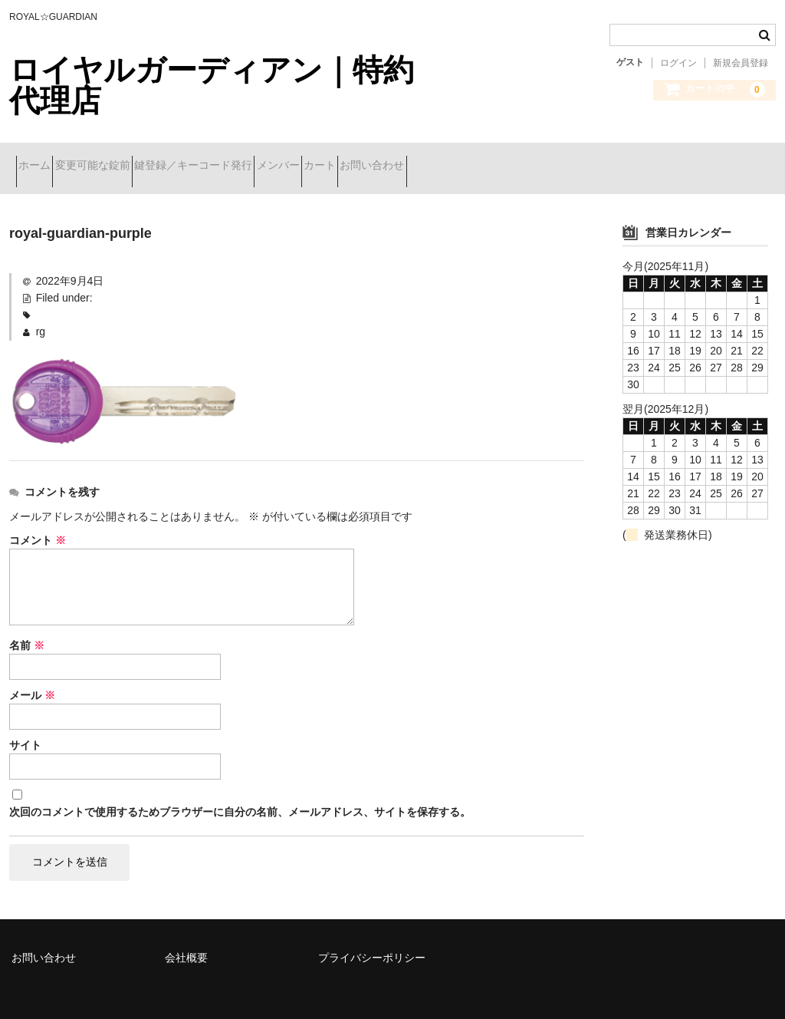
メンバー (366, 159)
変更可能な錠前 (126, 159)
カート (435, 159)
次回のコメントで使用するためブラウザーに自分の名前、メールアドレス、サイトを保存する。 (240, 793)
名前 (26, 626)
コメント (37, 521)
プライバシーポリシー (371, 938)
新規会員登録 (740, 63)
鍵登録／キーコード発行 (254, 159)
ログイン (678, 63)
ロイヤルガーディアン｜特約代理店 (211, 85)
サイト (25, 726)
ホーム (41, 159)
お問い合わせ (515, 159)
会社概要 (186, 938)
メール (32, 676)
